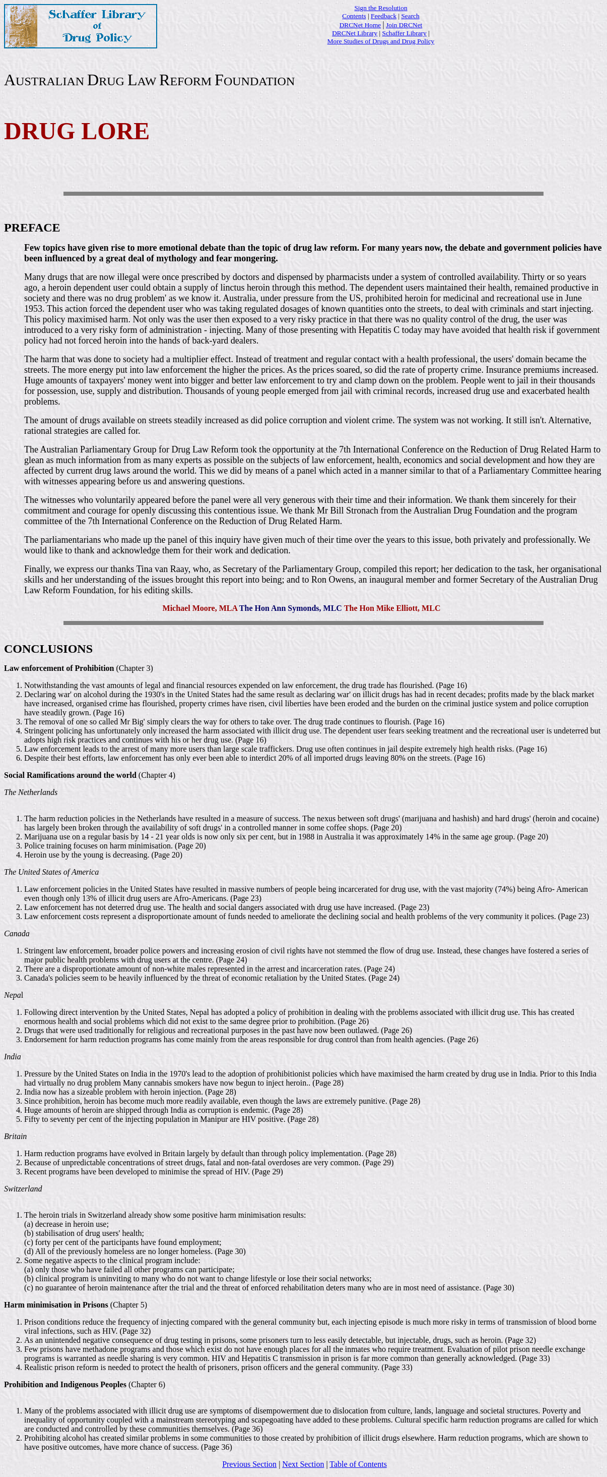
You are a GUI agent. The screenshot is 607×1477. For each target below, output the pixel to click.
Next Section (303, 1464)
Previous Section (249, 1464)
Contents (354, 16)
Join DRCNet (404, 25)
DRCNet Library (354, 33)
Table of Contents (358, 1464)
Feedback (383, 16)
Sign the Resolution (380, 8)
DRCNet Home (360, 25)
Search (410, 16)
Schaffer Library (404, 33)
